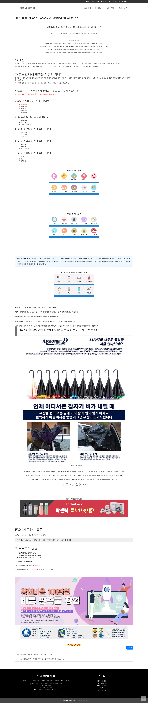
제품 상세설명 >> (74, 484)
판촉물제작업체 (91, 261)
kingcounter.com (82, 700)
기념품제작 (111, 8)
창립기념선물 (102, 690)
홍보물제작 (99, 8)
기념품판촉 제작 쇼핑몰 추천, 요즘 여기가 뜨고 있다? (38, 654)
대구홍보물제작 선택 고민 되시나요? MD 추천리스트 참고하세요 (41, 659)
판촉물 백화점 (27, 8)
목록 (129, 648)
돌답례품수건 (23, 104)
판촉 (102, 688)
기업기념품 (102, 683)
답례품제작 (123, 8)
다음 (24, 569)
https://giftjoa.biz (35, 565)
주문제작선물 (102, 686)
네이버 (19, 569)
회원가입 (125, 2)
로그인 (117, 2)
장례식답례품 (102, 681)
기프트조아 (78, 465)
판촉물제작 (87, 8)
